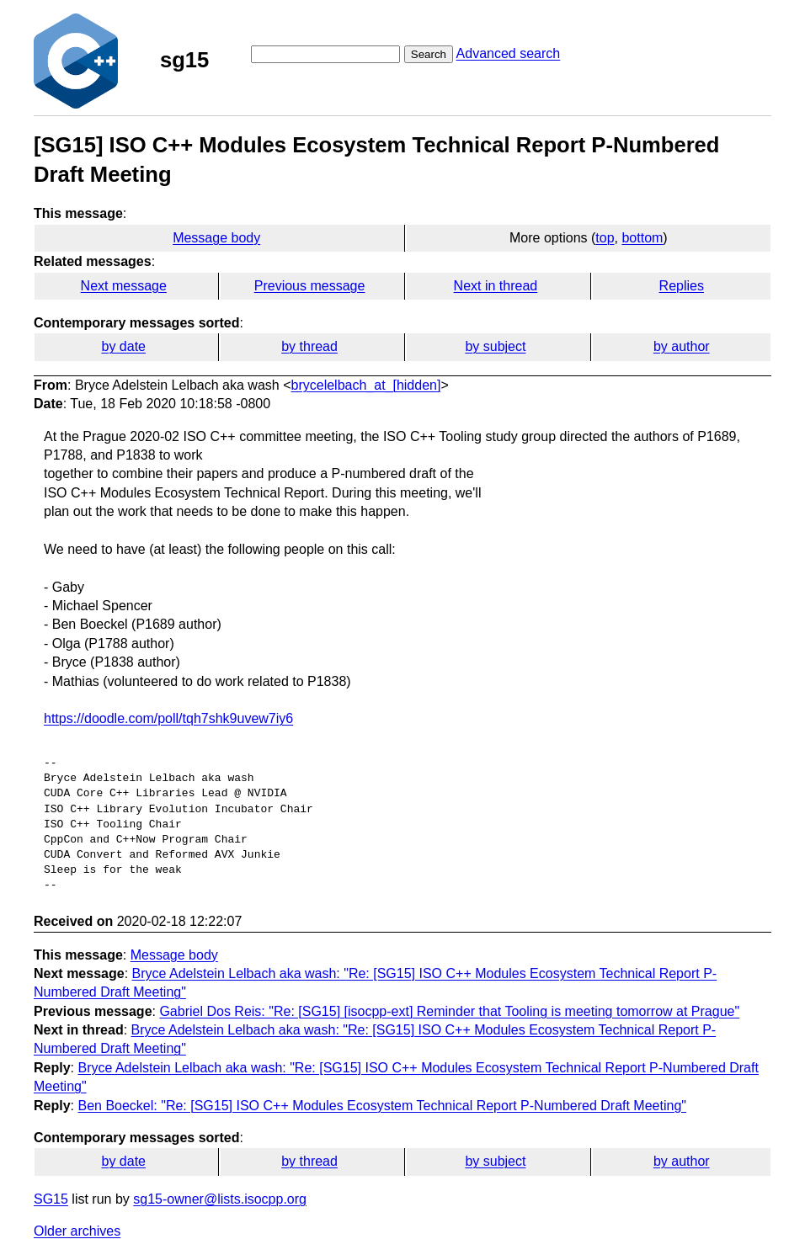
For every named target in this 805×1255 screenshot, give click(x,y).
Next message (124, 286)
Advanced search (508, 53)
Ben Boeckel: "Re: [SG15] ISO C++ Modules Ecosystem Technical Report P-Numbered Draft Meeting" (381, 1105)
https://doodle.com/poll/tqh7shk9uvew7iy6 (168, 718)
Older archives (77, 1231)
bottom (642, 238)
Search (428, 54)
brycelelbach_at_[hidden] (366, 385)
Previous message (309, 286)
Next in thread (496, 286)
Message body (216, 238)
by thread (309, 346)
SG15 (51, 1199)
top (604, 238)
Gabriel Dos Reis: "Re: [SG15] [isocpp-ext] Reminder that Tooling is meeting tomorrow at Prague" (449, 1011)
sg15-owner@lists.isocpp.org (220, 1199)
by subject (495, 346)
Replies (681, 286)
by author (681, 346)
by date (123, 346)
